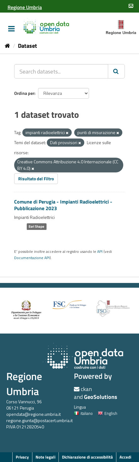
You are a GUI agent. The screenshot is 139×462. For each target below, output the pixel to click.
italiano (83, 413)
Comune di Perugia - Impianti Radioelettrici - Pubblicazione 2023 (63, 205)
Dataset (27, 45)
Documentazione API (32, 258)
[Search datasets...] (61, 71)
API (100, 251)
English (107, 413)
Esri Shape (36, 226)
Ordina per (24, 93)
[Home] (7, 45)
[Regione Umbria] (25, 7)
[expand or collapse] (11, 28)
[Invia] (116, 71)
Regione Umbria (24, 383)
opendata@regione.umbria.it (33, 414)
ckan (86, 389)
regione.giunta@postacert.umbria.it (39, 420)
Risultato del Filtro (36, 178)
